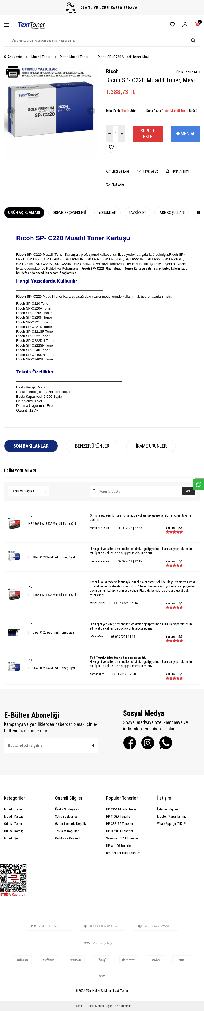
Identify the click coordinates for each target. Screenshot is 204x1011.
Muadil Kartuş (13, 816)
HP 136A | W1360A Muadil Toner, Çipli (52, 524)
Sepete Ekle (148, 133)
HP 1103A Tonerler (118, 816)
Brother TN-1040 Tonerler (123, 853)
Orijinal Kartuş (13, 831)
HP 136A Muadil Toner (121, 809)
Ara (188, 491)
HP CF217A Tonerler (119, 824)
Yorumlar (107, 212)
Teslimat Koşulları (67, 831)
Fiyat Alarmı (177, 171)
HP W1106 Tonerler (119, 846)
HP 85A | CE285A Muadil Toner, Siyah (52, 668)
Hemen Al (185, 133)
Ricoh (112, 71)
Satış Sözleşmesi (66, 816)
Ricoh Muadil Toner (74, 57)
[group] (51, 111)
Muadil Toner (40, 57)
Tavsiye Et (147, 171)
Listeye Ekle (117, 171)
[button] (11, 111)
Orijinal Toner (13, 824)
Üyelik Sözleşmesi (67, 809)
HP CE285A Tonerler (119, 831)
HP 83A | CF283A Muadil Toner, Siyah (52, 557)
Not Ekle (115, 184)
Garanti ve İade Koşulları (71, 824)
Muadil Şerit (12, 838)
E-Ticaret (88, 1006)
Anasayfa (13, 57)
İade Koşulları (172, 212)
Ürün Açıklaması (24, 212)
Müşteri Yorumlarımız (171, 816)
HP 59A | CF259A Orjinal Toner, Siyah (51, 632)
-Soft (78, 1006)
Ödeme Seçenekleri (69, 212)
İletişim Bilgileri (167, 809)
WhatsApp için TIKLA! (171, 824)
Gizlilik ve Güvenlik (68, 838)
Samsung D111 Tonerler (122, 838)
